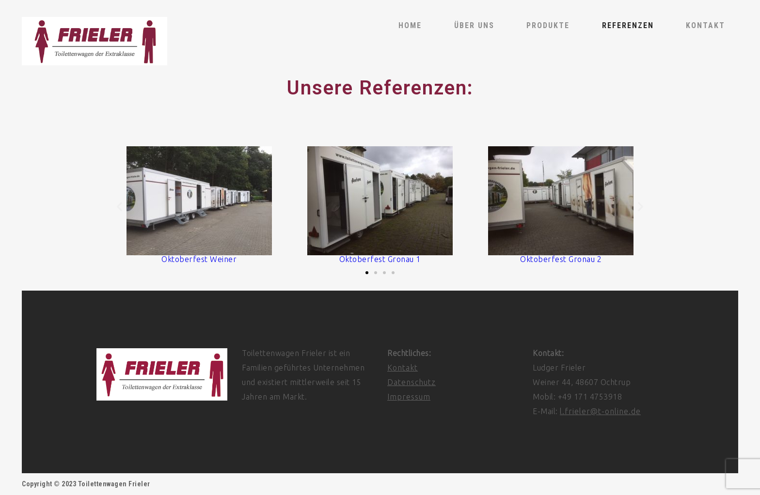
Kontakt (402, 367)
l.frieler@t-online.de (600, 411)
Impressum (408, 396)
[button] (119, 207)
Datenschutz (411, 382)
